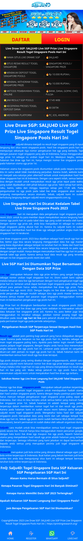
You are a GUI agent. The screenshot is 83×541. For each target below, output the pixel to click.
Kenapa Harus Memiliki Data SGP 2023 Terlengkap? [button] (40, 493)
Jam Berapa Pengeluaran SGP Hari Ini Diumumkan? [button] (39, 508)
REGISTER (31, 535)
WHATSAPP (52, 535)
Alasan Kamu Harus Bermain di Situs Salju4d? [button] (39, 478)
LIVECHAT (73, 535)
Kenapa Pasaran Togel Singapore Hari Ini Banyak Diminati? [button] (39, 485)
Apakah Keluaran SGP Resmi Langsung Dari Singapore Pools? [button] (39, 500)
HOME (10, 535)
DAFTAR (21, 39)
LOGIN (62, 39)
